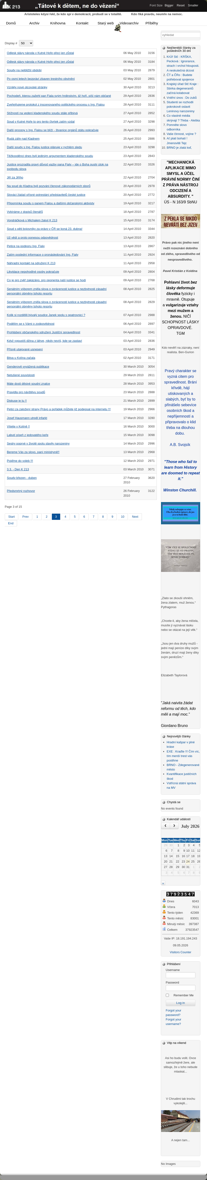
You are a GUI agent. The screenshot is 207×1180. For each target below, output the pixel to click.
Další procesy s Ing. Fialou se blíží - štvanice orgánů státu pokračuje (53, 130)
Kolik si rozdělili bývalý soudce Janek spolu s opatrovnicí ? (46, 315)
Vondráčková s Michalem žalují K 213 (32, 220)
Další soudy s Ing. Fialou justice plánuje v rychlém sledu (44, 147)
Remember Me (184, 995)
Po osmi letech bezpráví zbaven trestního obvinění (41, 78)
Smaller (193, 5)
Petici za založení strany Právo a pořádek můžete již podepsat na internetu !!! (59, 409)
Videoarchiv (128, 23)
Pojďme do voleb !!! (20, 461)
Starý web (106, 23)
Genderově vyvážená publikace (28, 366)
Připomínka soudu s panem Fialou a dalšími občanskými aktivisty (50, 203)
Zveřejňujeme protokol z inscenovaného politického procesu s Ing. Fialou (56, 104)
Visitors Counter (180, 952)
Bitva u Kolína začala (21, 358)
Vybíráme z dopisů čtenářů (25, 212)
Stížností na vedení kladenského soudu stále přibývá (42, 113)
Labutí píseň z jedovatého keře (27, 435)
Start (11, 516)
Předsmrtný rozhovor (21, 491)
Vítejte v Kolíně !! (18, 426)
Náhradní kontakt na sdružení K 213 (31, 263)
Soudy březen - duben (22, 478)
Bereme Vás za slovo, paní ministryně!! (33, 452)
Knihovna (57, 23)
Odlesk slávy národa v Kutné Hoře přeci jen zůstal (40, 53)
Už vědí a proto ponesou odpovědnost (32, 237)
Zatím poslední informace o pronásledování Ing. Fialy (42, 254)
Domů (11, 23)
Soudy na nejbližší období (24, 70)
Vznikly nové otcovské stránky (27, 87)
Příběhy (151, 23)
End (11, 523)
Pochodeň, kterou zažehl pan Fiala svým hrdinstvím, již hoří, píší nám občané (59, 96)
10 (122, 516)
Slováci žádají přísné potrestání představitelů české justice (46, 194)
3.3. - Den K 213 (18, 469)
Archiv (34, 23)
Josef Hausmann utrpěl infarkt (27, 418)
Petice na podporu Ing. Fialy (26, 246)
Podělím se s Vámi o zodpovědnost (30, 323)
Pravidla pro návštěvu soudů (26, 392)
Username (173, 970)
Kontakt (82, 23)
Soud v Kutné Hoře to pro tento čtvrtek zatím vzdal (41, 121)
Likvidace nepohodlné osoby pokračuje (33, 271)
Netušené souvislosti (21, 375)
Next (135, 516)
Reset (180, 5)
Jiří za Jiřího (15, 177)
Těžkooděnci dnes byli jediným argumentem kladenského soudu (50, 156)
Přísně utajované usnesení (25, 349)
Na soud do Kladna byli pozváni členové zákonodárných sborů (48, 186)
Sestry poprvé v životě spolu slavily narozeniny (38, 443)
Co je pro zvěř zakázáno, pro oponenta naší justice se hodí (46, 280)
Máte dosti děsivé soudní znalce (28, 383)
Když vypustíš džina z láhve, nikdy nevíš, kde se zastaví (44, 341)
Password (172, 982)
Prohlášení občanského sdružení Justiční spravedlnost (43, 332)
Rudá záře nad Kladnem (23, 138)
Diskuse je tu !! (17, 400)
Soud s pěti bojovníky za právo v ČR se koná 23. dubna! (44, 229)
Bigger (169, 5)
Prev (25, 516)
